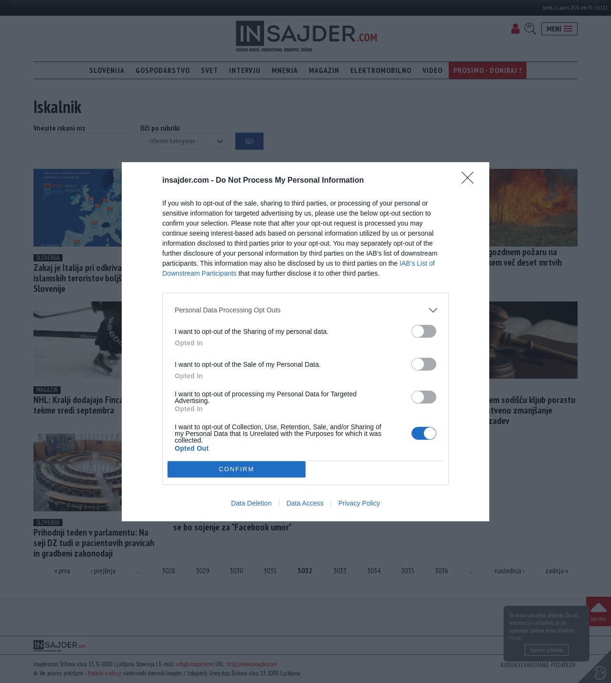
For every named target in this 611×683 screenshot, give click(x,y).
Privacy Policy (359, 503)
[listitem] (305, 310)
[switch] (423, 331)
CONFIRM (236, 469)
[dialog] (305, 341)
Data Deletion (251, 503)
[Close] (471, 181)
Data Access (305, 503)
